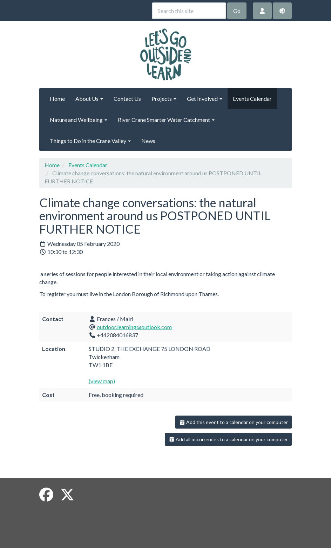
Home (57, 98)
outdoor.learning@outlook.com (134, 327)
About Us (89, 98)
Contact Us (127, 98)
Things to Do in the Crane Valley (90, 140)
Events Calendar (252, 98)
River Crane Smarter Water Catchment (166, 119)
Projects (163, 98)
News (148, 140)
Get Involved (204, 98)
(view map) (102, 381)
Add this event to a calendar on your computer (233, 422)
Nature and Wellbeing (78, 119)
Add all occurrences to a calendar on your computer (228, 439)
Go (237, 10)
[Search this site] (189, 10)
